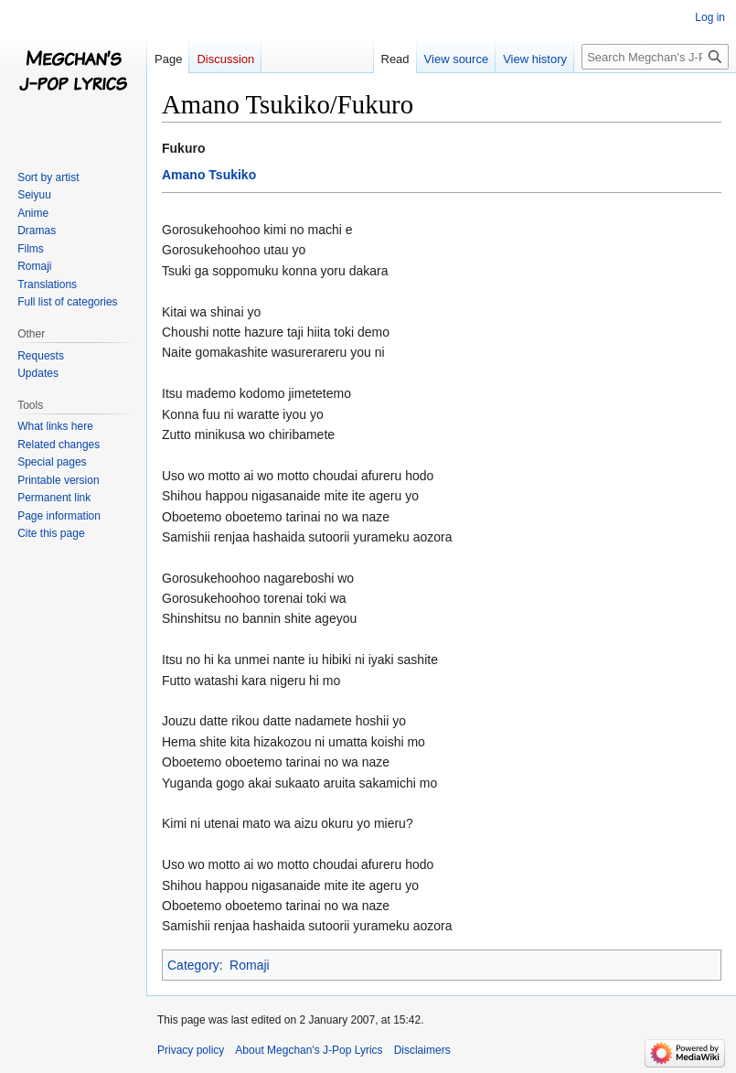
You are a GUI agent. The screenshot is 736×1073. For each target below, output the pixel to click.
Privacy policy (190, 1050)
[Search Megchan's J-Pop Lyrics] (655, 57)
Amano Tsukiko (209, 174)
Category (193, 965)
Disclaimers (422, 1050)
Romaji (249, 965)
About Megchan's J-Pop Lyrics (308, 1050)
